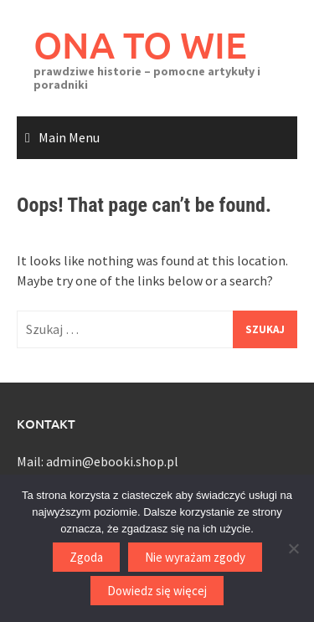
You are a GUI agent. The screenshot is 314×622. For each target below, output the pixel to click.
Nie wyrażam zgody (195, 557)
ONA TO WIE (140, 45)
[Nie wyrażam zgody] (293, 548)
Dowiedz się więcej (157, 591)
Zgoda (86, 557)
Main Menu (69, 137)
